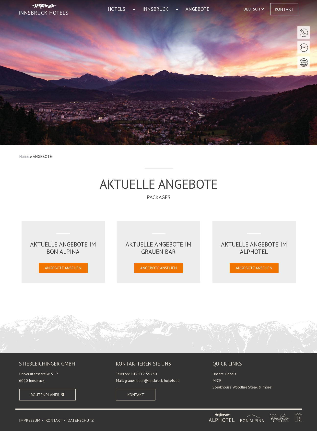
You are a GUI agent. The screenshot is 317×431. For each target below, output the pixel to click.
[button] (253, 9)
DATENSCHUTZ (81, 420)
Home (24, 156)
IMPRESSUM (29, 420)
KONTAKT (54, 420)
